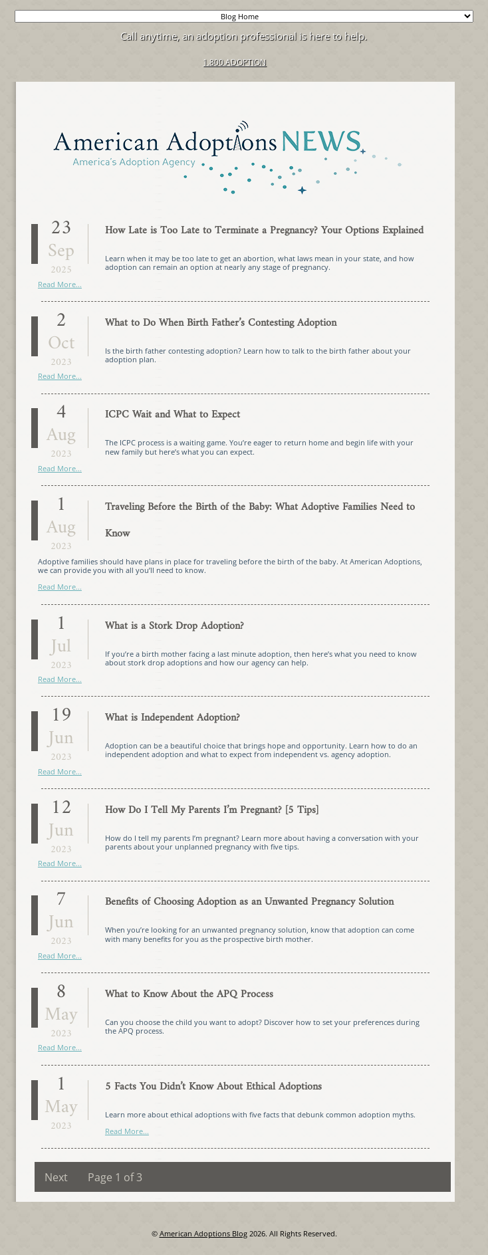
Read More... (60, 284)
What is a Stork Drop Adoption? (174, 626)
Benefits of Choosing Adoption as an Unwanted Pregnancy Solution (249, 902)
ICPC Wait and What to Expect (172, 414)
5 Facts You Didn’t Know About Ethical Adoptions (213, 1087)
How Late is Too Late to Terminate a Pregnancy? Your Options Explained (264, 230)
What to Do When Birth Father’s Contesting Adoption (220, 323)
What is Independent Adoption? (172, 718)
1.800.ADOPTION (234, 62)
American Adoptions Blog (203, 1233)
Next (56, 1177)
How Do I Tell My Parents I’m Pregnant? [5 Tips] (211, 810)
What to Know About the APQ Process (189, 994)
